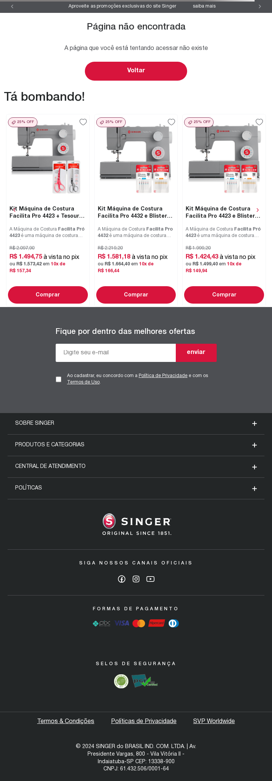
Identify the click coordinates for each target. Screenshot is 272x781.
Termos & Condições (65, 721)
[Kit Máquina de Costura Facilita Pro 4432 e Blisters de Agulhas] (136, 210)
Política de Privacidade (163, 376)
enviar (196, 352)
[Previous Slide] (12, 6)
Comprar (48, 295)
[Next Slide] (259, 6)
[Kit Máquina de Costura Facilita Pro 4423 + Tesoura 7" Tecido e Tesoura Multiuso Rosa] (48, 210)
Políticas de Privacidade (144, 721)
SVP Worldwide (214, 721)
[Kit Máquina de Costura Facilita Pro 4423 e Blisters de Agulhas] (224, 210)
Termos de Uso (83, 382)
